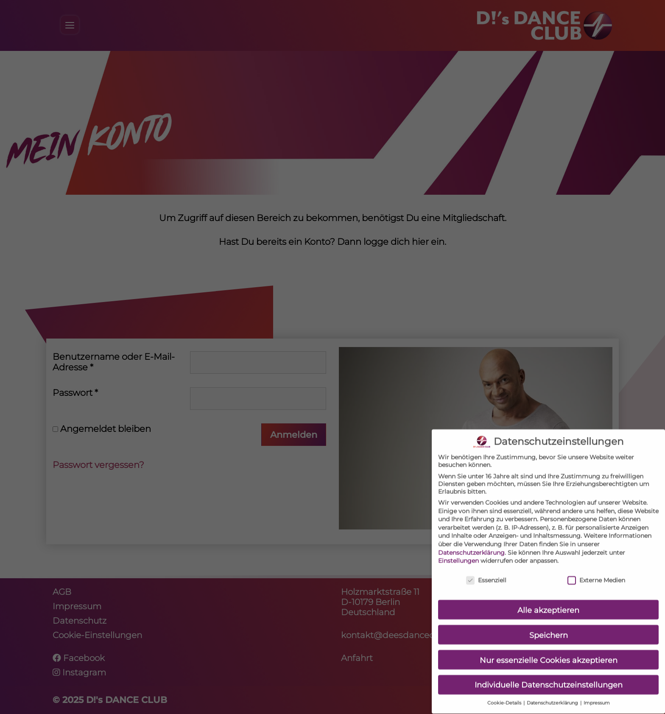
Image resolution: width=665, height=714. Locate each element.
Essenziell (486, 574)
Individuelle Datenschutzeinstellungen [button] (549, 679)
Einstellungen (458, 555)
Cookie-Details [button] (504, 697)
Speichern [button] (548, 629)
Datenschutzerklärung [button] (553, 697)
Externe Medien (596, 574)
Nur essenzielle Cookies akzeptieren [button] (549, 654)
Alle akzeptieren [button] (548, 604)
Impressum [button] (597, 697)
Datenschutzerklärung (471, 547)
